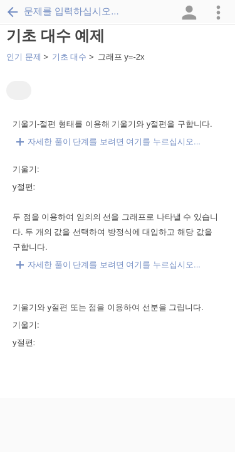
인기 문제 (23, 57)
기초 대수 (69, 57)
